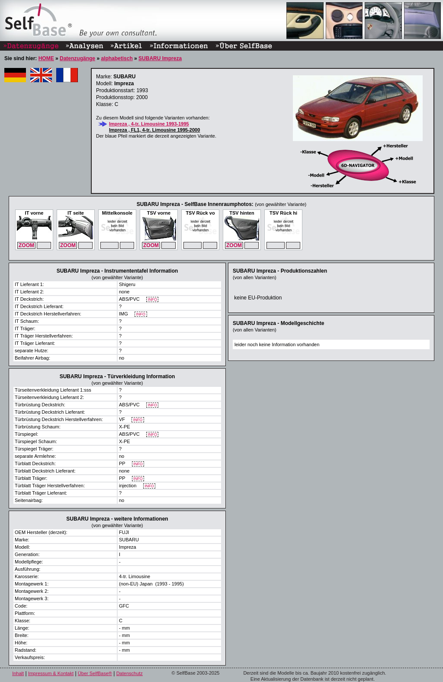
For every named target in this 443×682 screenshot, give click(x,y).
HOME (46, 58)
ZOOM (26, 245)
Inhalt (18, 673)
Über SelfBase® (95, 673)
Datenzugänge (77, 58)
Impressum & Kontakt (51, 673)
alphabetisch (116, 58)
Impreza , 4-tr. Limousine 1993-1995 (149, 123)
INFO (152, 299)
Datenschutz (129, 673)
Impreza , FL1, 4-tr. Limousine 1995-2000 (154, 129)
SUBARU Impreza (160, 58)
